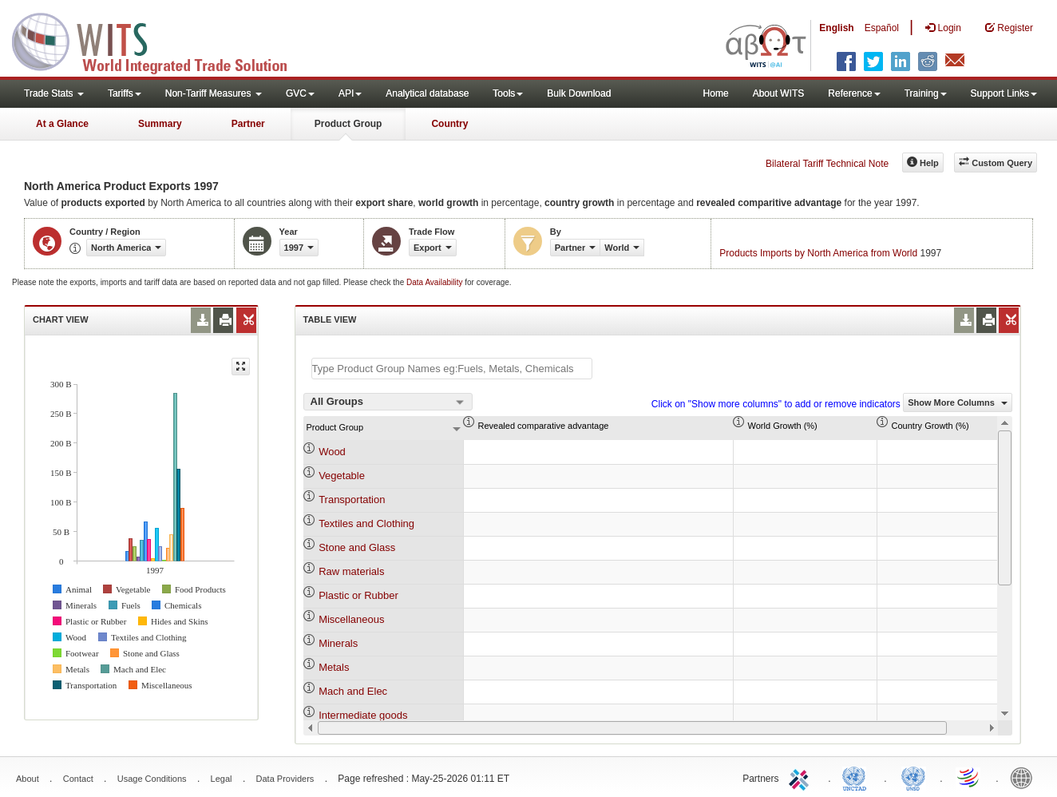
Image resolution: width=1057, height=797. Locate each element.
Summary (160, 123)
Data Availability (435, 282)
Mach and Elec (353, 691)
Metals (334, 667)
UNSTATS (913, 777)
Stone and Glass (357, 547)
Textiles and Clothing (366, 523)
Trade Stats (54, 93)
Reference (854, 93)
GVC (300, 93)
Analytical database (427, 93)
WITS (159, 40)
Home (716, 93)
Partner (248, 123)
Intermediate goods (363, 715)
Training (926, 93)
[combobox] (388, 401)
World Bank (1025, 777)
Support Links (1004, 93)
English (836, 28)
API (350, 93)
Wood (332, 452)
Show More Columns (958, 402)
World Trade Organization (969, 777)
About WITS (779, 93)
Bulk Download (579, 93)
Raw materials (351, 571)
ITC (801, 777)
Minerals (338, 643)
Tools (508, 93)
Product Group (348, 123)
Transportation (352, 500)
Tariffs (124, 93)
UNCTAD (857, 777)
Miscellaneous (351, 619)
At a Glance (62, 123)
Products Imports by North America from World (818, 253)
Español (882, 28)
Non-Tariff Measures (213, 93)
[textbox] (451, 368)
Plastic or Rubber (358, 595)
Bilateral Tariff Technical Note (827, 163)
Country (449, 123)
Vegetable (342, 476)
